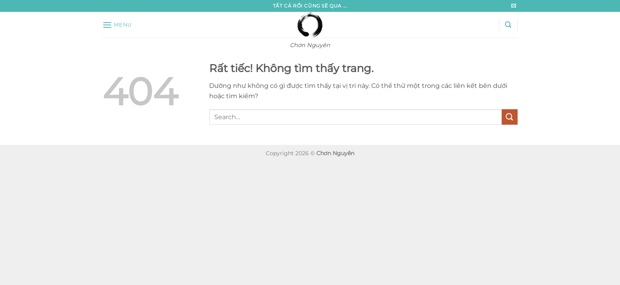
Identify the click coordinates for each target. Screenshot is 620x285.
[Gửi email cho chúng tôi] (513, 6)
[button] (117, 24)
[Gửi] (510, 117)
